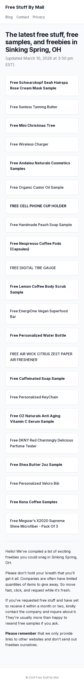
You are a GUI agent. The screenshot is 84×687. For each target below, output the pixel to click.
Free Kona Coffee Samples (33, 502)
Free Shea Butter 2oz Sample (36, 464)
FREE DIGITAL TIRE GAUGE (33, 268)
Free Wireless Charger (29, 144)
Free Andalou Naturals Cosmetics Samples (40, 166)
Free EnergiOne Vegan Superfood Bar (39, 314)
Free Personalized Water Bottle (38, 335)
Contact (22, 17)
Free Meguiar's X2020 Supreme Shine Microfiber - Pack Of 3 (37, 523)
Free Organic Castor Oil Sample (37, 187)
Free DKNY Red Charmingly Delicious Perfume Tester (41, 443)
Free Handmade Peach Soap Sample (41, 224)
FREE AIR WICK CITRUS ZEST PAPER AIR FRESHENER (41, 357)
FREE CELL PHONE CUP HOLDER (38, 206)
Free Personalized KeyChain (34, 397)
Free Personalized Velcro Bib (34, 483)
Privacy (39, 17)
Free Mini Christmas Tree (32, 125)
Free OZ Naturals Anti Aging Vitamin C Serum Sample (35, 419)
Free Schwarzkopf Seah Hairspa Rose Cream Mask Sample (39, 85)
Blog (9, 17)
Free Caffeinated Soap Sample (37, 378)
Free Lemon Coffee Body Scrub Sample (38, 289)
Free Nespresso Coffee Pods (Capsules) (35, 246)
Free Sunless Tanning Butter (33, 107)
